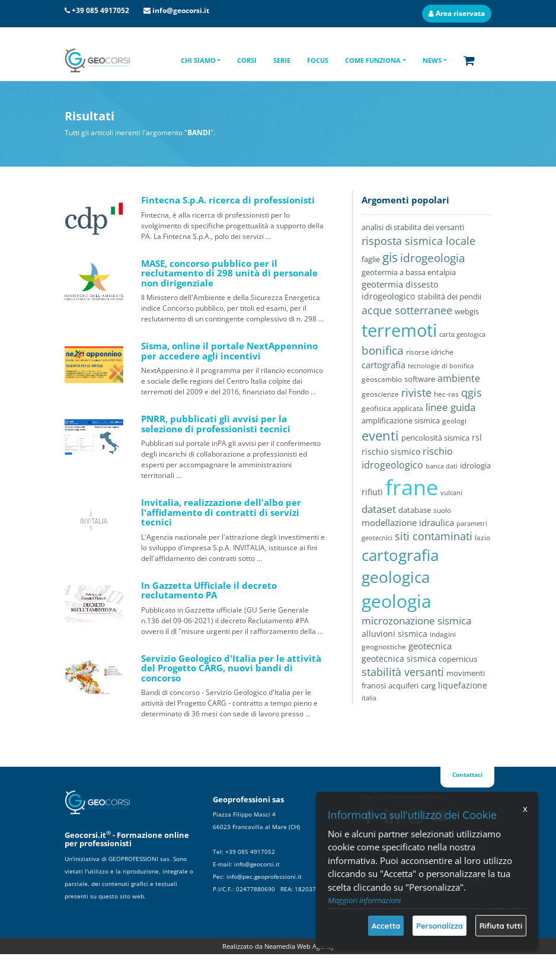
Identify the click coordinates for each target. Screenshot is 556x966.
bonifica (383, 350)
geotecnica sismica (399, 658)
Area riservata (457, 13)
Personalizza (439, 925)
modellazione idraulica (408, 522)
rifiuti (372, 492)
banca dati (442, 465)
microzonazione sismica (416, 620)
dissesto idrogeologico (400, 290)
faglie (371, 259)
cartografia (383, 365)
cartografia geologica (400, 566)
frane (411, 487)
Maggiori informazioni (364, 900)
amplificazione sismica (401, 420)
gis (390, 257)
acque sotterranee (407, 309)
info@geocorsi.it (180, 10)
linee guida (450, 407)
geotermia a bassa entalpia (409, 272)
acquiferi (403, 685)
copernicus (458, 658)
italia (369, 697)
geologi (454, 421)
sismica (412, 633)
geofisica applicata (392, 408)
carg (428, 686)
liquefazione (462, 685)
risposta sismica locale (418, 240)
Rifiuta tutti (501, 925)
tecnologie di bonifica (441, 365)
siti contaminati (433, 536)
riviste (416, 392)
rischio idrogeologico (407, 458)
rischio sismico (391, 451)
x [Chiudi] (525, 808)
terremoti (399, 330)
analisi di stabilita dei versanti (413, 227)
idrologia (475, 465)
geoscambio (382, 379)
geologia (397, 601)
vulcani (451, 492)
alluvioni (378, 633)
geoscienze (380, 394)
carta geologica (462, 334)
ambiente (458, 378)
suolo (442, 510)
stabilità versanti (403, 672)
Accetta (386, 925)
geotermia (382, 284)
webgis (467, 312)
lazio (482, 537)
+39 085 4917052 (100, 10)
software (419, 379)
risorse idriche (429, 351)
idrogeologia (432, 258)
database (414, 510)
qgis (471, 392)
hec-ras (446, 394)
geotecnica (430, 646)
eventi (380, 435)
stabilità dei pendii (449, 296)
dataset (379, 509)
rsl (477, 437)
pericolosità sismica (435, 437)
